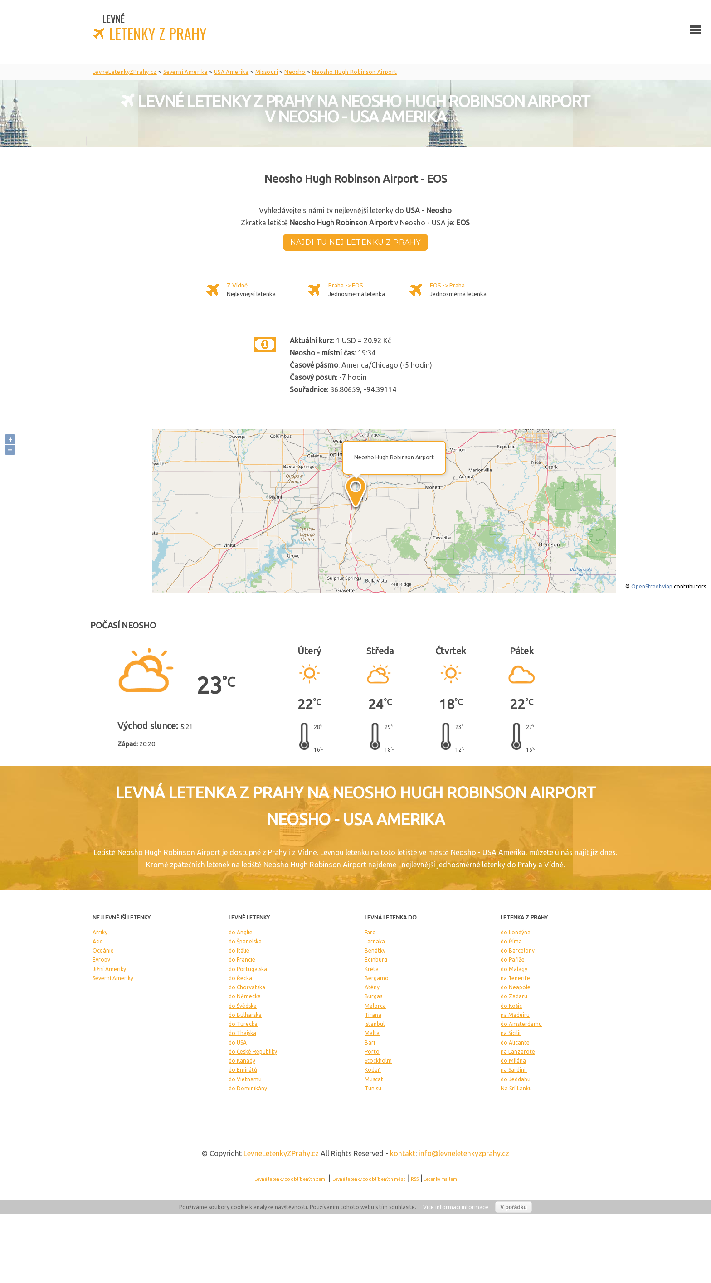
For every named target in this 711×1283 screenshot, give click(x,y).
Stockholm (378, 1061)
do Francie (242, 959)
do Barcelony (518, 950)
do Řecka (240, 978)
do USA (238, 1042)
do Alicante (515, 1042)
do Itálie (239, 950)
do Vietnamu (245, 1079)
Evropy (101, 959)
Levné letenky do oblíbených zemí (290, 1178)
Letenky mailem (440, 1178)
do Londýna (516, 932)
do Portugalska (248, 969)
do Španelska (245, 941)
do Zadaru (514, 996)
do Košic (511, 1006)
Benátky (375, 950)
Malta (372, 1033)
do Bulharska (245, 1015)
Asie (98, 941)
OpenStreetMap (651, 586)
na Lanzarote (518, 1052)
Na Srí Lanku (516, 1088)
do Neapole (516, 987)
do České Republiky (253, 1052)
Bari (370, 1042)
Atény (372, 987)
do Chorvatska (247, 987)
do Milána (513, 1061)
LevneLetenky (281, 1153)
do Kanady (242, 1061)
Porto (372, 1052)
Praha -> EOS (345, 285)
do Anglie (241, 932)
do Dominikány (248, 1088)
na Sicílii (511, 1033)
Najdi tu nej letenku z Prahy (355, 242)
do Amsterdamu (521, 1024)
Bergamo (377, 978)
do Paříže (513, 959)
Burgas (373, 996)
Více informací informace (455, 1207)
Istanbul (375, 1024)
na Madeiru (515, 1015)
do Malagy (514, 969)
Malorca (375, 1006)
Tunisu (373, 1088)
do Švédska (243, 1006)
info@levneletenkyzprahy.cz (464, 1153)
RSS (415, 1178)
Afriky (100, 932)
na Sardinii (514, 1070)
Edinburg (376, 959)
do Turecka (243, 1024)
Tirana (373, 1015)
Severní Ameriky (113, 978)
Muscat (374, 1079)
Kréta (372, 969)
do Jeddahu (516, 1079)
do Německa (245, 996)
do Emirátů (243, 1070)
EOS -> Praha (447, 285)
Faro (370, 932)
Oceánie (103, 950)
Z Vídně (237, 285)
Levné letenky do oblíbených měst (368, 1178)
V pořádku (513, 1207)
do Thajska (242, 1033)
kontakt (402, 1153)
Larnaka (375, 941)
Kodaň (373, 1070)
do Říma (511, 941)
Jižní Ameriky (109, 969)
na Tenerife (515, 978)
